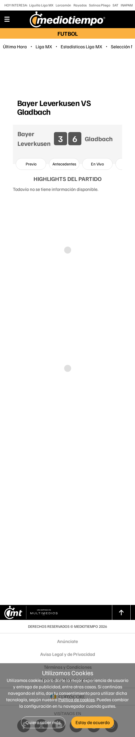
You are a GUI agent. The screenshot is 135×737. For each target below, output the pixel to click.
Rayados (80, 5)
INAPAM (127, 5)
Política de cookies (76, 699)
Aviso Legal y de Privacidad (67, 654)
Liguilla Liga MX (41, 5)
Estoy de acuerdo (93, 722)
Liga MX (44, 46)
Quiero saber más (43, 722)
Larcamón (63, 5)
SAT (115, 5)
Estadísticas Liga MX (81, 46)
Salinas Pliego (99, 5)
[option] (31, 164)
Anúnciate (67, 641)
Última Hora (15, 46)
